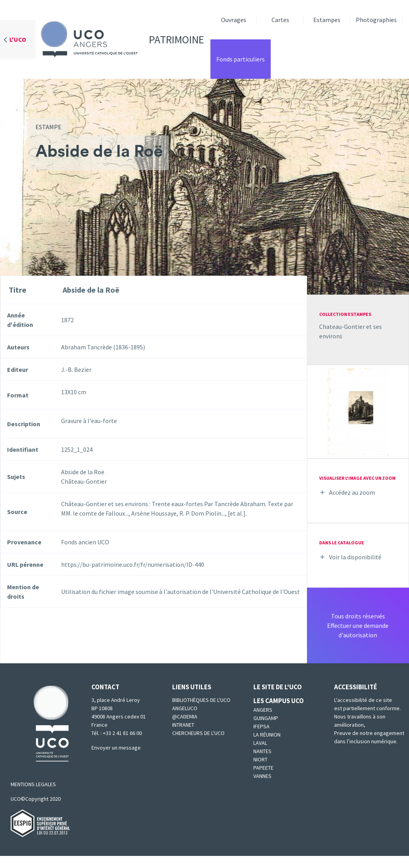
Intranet (183, 724)
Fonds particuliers (240, 59)
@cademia (184, 716)
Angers (262, 709)
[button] (357, 411)
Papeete (263, 767)
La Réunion (267, 734)
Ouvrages (233, 20)
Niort (260, 759)
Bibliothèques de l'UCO (201, 699)
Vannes (262, 775)
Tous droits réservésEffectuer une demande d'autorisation (358, 625)
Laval (260, 742)
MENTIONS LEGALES (33, 784)
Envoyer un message (116, 747)
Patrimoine (119, 39)
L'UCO (17, 39)
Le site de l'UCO (277, 687)
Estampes (326, 20)
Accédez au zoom (352, 492)
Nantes (262, 751)
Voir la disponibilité (355, 557)
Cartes (280, 20)
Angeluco (184, 708)
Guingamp (265, 718)
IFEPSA (261, 726)
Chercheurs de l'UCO (198, 733)
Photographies (376, 20)
